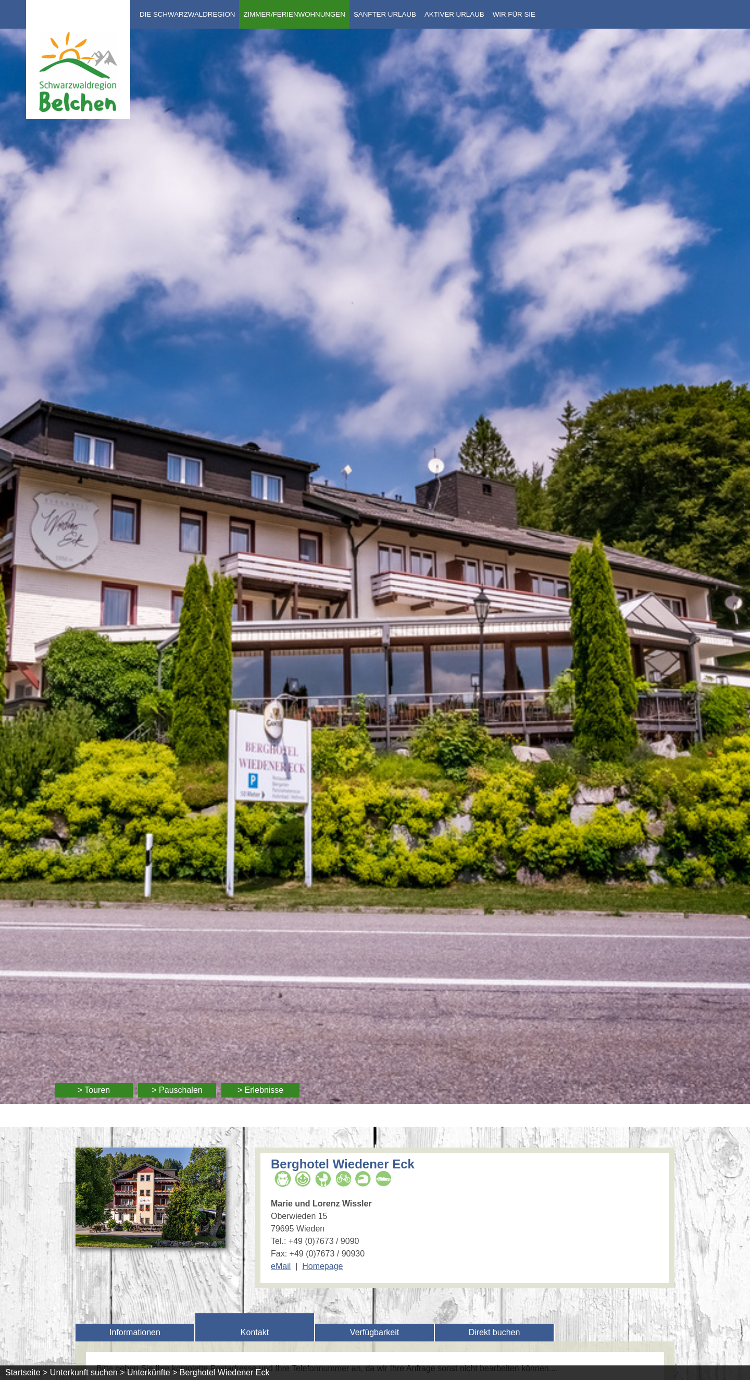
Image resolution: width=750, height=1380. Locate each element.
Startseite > (26, 1372)
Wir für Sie (514, 14)
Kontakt (255, 1332)
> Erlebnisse (261, 1090)
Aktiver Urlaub (454, 14)
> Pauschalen (177, 1090)
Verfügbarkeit (374, 1332)
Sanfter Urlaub (385, 14)
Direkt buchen (494, 1332)
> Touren (94, 1090)
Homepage (322, 1266)
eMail (281, 1266)
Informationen (134, 1332)
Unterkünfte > (152, 1372)
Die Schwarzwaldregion (187, 14)
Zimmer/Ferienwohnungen (294, 14)
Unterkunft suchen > (87, 1372)
